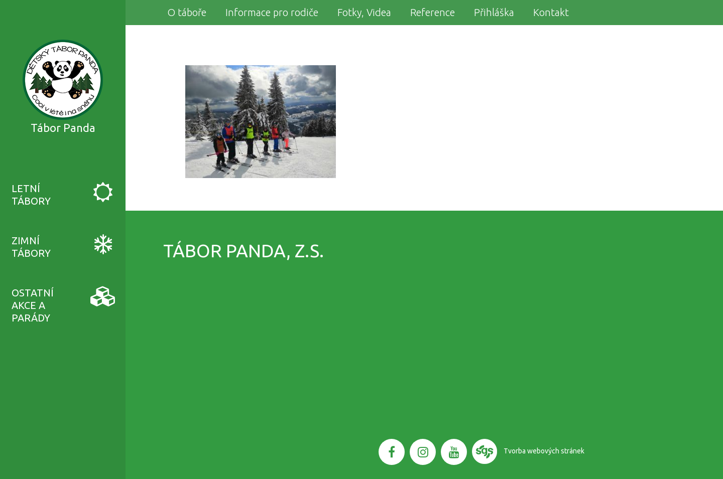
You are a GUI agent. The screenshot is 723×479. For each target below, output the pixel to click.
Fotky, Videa (364, 12)
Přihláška (494, 12)
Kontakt (551, 12)
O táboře (186, 12)
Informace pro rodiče (271, 12)
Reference (432, 12)
